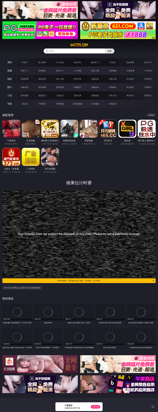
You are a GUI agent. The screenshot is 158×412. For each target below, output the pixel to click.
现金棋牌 (130, 62)
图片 (9, 87)
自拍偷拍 (42, 70)
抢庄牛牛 (148, 62)
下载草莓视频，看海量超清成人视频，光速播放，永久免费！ (105, 280)
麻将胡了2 (95, 62)
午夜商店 (42, 103)
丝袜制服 (112, 70)
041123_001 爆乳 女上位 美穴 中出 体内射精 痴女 (22, 288)
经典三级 (112, 79)
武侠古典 (77, 95)
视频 (9, 70)
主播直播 (130, 70)
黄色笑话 (130, 95)
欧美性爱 (77, 79)
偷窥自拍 (24, 87)
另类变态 (148, 79)
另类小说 (112, 95)
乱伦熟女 (130, 79)
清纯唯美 (112, 87)
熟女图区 (130, 87)
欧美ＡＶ (60, 70)
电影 (9, 78)
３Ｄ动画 (77, 70)
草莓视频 (60, 103)
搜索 (110, 51)
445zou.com (79, 45)
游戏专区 (77, 62)
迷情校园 (95, 95)
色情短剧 (112, 103)
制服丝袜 (95, 79)
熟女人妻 (95, 70)
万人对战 (60, 62)
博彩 (9, 62)
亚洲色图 (42, 87)
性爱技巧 (148, 95)
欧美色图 (60, 87)
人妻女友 (60, 95)
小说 (9, 95)
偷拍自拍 (42, 79)
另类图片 (148, 87)
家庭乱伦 (42, 95)
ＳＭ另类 (148, 70)
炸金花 (113, 62)
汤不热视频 (77, 103)
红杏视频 (95, 103)
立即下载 (95, 407)
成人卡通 (60, 79)
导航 (9, 103)
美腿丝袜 (95, 87)
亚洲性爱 (24, 79)
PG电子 (24, 62)
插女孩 (24, 103)
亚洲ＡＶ (24, 70)
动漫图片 (77, 87)
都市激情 (24, 95)
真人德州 (42, 62)
